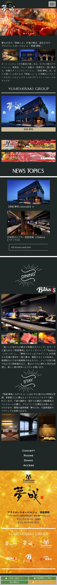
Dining (28, 460)
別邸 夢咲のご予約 (42, 578)
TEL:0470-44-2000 (28, 519)
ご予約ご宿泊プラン (14, 578)
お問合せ (14, 582)
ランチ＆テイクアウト (42, 582)
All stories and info (21, 247)
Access (28, 465)
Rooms (28, 455)
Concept (28, 451)
